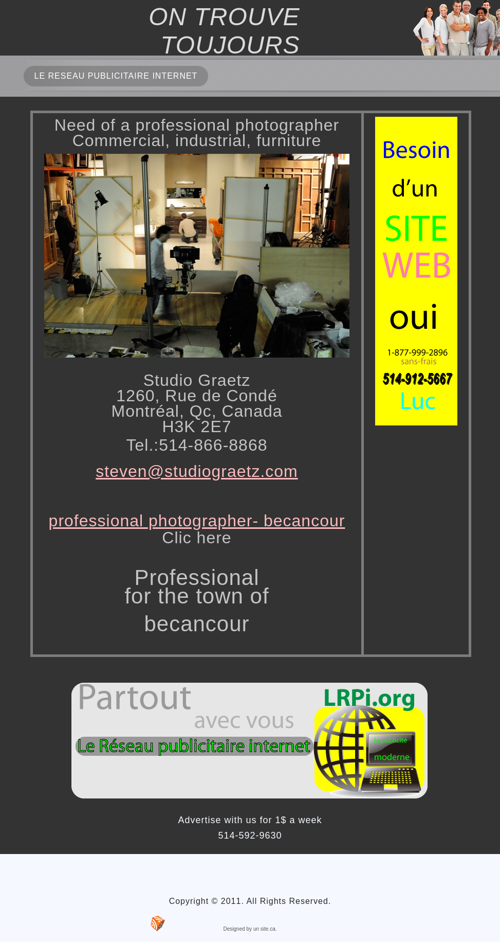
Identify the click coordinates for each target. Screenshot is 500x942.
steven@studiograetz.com (197, 471)
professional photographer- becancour (197, 520)
